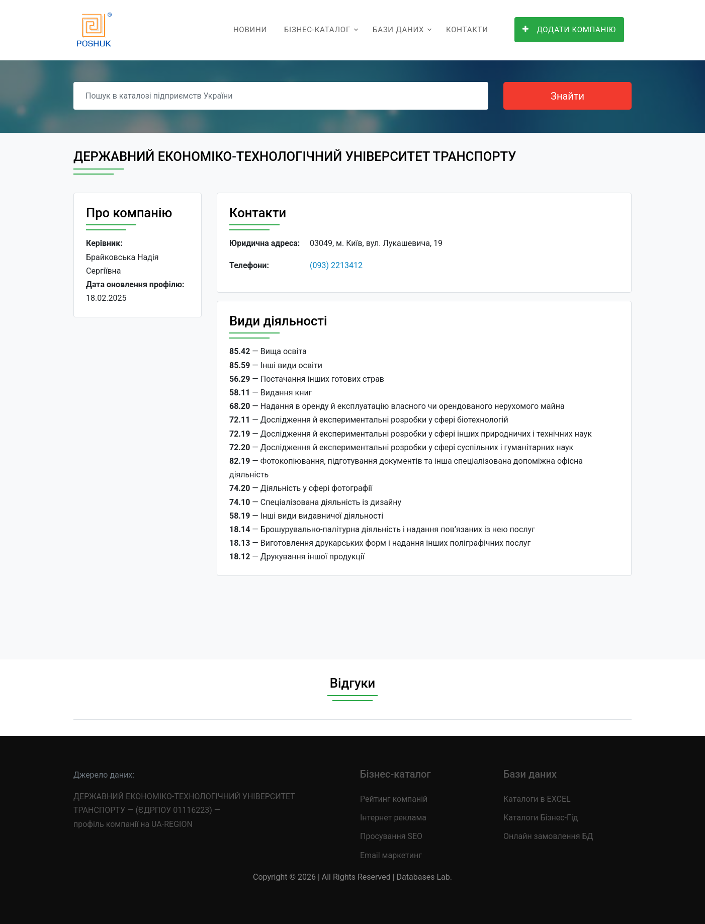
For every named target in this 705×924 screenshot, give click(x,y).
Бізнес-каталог (317, 29)
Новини (250, 29)
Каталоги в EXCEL (537, 799)
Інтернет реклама (393, 817)
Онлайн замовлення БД (548, 836)
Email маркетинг (391, 855)
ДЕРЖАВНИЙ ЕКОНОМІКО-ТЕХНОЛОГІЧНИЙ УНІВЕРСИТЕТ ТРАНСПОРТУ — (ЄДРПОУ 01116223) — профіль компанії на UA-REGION (184, 810)
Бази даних (398, 29)
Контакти (467, 29)
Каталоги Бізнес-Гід (540, 817)
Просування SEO (391, 836)
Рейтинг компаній (393, 799)
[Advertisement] (137, 480)
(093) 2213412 (336, 265)
